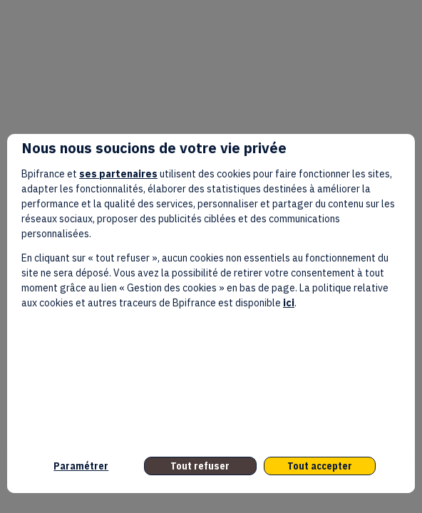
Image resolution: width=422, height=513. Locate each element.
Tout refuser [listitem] (200, 466)
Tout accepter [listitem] (319, 466)
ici (288, 302)
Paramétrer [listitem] (80, 466)
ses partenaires (118, 173)
